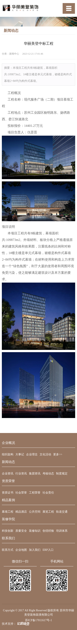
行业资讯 (21, 473)
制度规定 (62, 473)
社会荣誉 (21, 492)
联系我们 (8, 538)
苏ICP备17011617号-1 (38, 620)
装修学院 (8, 519)
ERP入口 (48, 549)
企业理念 (32, 454)
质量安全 (21, 530)
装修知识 (34, 530)
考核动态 (48, 473)
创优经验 (48, 530)
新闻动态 (8, 462)
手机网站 (56, 561)
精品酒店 (21, 511)
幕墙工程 (7, 511)
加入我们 (34, 549)
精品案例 (8, 500)
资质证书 (7, 492)
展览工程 (48, 511)
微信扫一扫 (20, 561)
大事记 (19, 454)
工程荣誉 (34, 492)
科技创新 (7, 530)
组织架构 (7, 454)
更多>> (57, 454)
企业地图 (21, 549)
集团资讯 (34, 473)
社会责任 (48, 492)
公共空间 (34, 511)
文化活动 (45, 454)
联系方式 (7, 549)
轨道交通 (62, 511)
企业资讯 (7, 473)
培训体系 (62, 530)
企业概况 (8, 442)
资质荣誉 (8, 481)
